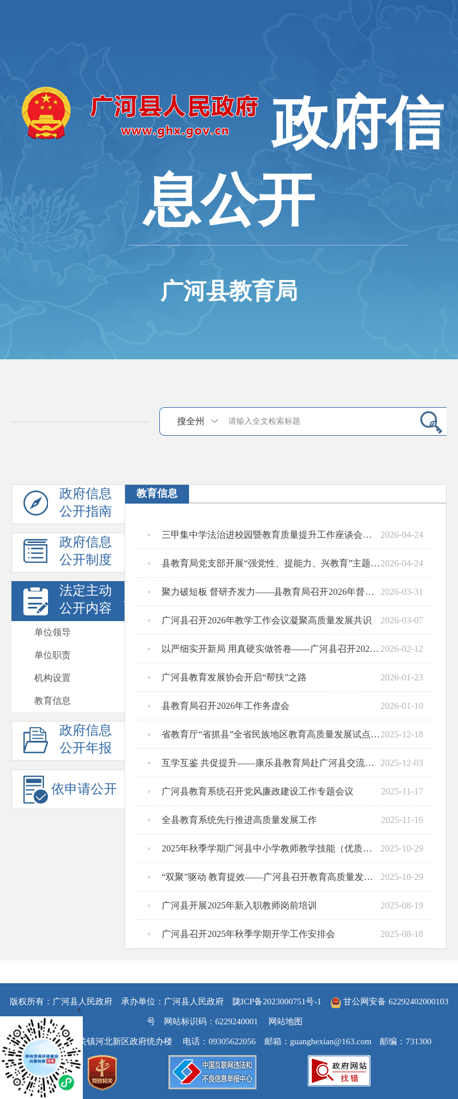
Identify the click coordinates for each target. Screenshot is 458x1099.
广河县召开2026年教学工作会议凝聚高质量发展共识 (260, 620)
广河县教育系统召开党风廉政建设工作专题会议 (250, 791)
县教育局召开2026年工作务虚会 (219, 706)
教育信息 (52, 700)
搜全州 (190, 421)
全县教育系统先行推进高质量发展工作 (232, 820)
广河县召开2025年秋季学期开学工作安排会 (241, 934)
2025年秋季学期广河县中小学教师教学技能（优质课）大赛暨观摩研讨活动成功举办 (264, 848)
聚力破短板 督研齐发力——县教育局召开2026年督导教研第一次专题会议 (264, 592)
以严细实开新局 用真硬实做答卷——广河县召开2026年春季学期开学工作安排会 (264, 649)
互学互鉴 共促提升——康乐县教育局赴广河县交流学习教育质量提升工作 (264, 763)
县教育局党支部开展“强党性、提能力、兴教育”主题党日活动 (264, 563)
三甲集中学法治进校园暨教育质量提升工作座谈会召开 (264, 535)
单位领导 (52, 632)
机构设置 (52, 678)
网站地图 (285, 1021)
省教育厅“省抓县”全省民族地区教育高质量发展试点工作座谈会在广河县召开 (264, 734)
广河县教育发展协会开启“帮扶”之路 (227, 677)
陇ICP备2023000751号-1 (277, 1001)
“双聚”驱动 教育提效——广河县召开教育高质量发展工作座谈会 (264, 877)
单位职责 (52, 655)
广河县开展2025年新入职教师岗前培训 (232, 905)
